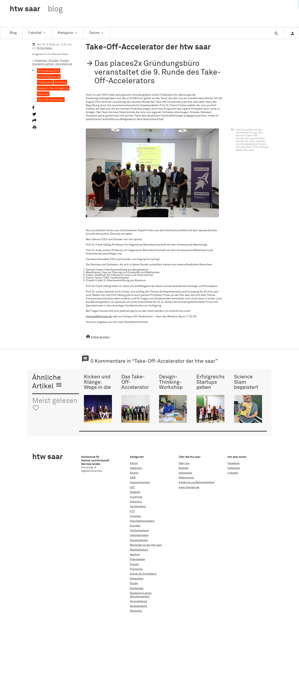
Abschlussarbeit (140, 596)
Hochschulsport (139, 530)
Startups (43, 94)
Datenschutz (186, 477)
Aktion (134, 463)
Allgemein (41, 60)
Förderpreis (45, 82)
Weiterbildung (138, 606)
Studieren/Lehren (43, 64)
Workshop (136, 611)
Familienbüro (138, 506)
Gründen (53, 60)
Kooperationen (139, 540)
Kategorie (65, 33)
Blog (13, 33)
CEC (132, 487)
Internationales (139, 535)
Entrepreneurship (48, 71)
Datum (94, 33)
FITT (132, 511)
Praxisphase (137, 559)
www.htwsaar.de (189, 487)
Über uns (184, 463)
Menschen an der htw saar (146, 545)
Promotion (136, 569)
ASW (133, 477)
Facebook (233, 463)
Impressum (185, 473)
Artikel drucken (98, 337)
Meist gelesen (54, 404)
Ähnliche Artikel (47, 382)
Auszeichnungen (140, 482)
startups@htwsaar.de (99, 316)
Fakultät (35, 33)
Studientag (136, 588)
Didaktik (135, 492)
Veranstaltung (63, 64)
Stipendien (136, 578)
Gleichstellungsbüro (142, 521)
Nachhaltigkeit (139, 549)
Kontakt (183, 468)
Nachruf (135, 554)
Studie (134, 583)
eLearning (136, 497)
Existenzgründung (49, 76)
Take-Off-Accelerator (51, 100)
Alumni (134, 473)
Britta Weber (44, 48)
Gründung (60, 82)
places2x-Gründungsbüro (53, 88)
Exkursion (136, 501)
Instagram (233, 468)
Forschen (135, 516)
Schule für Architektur (143, 574)
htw (36, 9)
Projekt (64, 60)
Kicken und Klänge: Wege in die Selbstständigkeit (105, 384)
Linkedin (232, 473)
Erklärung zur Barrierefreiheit (197, 482)
